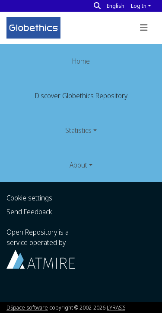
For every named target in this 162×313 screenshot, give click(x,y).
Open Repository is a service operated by (40, 247)
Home (81, 61)
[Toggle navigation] (144, 27)
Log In (138, 6)
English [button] (115, 6)
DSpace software (27, 307)
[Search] (97, 6)
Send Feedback (29, 211)
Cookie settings (29, 198)
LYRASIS (116, 307)
